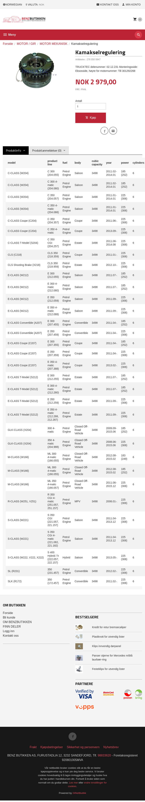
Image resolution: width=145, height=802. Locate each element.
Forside (8, 43)
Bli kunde (9, 618)
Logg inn (8, 632)
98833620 (104, 756)
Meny (9, 34)
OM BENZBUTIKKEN (17, 623)
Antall (78, 100)
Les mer (74, 784)
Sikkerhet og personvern (83, 748)
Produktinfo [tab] (13, 151)
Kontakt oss (11, 636)
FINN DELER (12, 627)
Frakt (33, 748)
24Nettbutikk (79, 794)
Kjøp (90, 118)
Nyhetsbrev (111, 748)
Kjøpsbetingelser (51, 748)
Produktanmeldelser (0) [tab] (46, 151)
